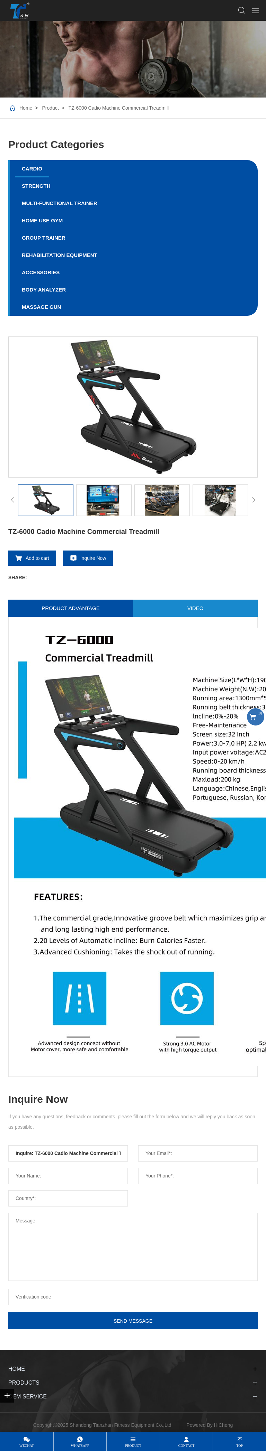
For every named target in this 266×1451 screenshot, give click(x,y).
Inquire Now (93, 558)
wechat (26, 1446)
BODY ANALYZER (44, 290)
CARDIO (32, 169)
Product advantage (71, 608)
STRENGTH (36, 186)
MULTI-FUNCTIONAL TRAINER (59, 203)
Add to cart (37, 558)
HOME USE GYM (42, 220)
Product (50, 108)
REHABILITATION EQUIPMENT (59, 255)
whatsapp (80, 1446)
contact (186, 1446)
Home (25, 108)
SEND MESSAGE (133, 1321)
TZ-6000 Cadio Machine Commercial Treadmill (119, 108)
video (195, 608)
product (133, 1446)
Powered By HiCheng (209, 1425)
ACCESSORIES (41, 272)
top (239, 1446)
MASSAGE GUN (41, 307)
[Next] (253, 500)
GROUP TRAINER (43, 238)
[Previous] (12, 500)
